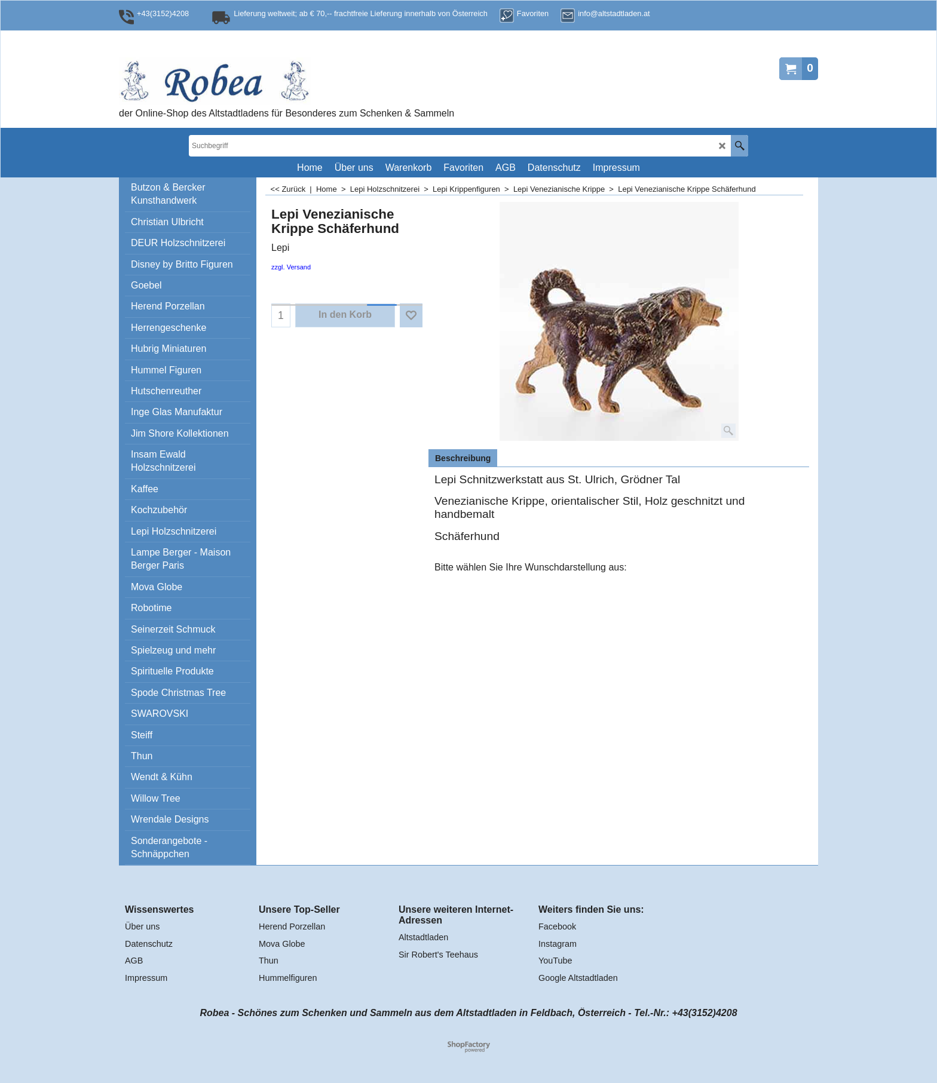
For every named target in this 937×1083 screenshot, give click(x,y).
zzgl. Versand (291, 267)
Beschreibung (463, 458)
